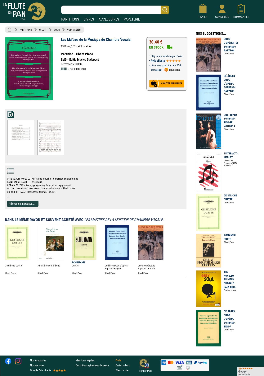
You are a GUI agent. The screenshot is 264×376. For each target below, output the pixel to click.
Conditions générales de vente (95, 365)
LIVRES (89, 19)
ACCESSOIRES (109, 19)
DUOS (57, 29)
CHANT (43, 29)
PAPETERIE (132, 19)
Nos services (37, 365)
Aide (118, 360)
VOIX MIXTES (74, 29)
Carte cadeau (122, 365)
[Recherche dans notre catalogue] (115, 10)
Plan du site (121, 370)
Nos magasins (38, 360)
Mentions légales (85, 360)
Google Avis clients (47, 370)
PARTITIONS (70, 19)
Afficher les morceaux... (22, 203)
